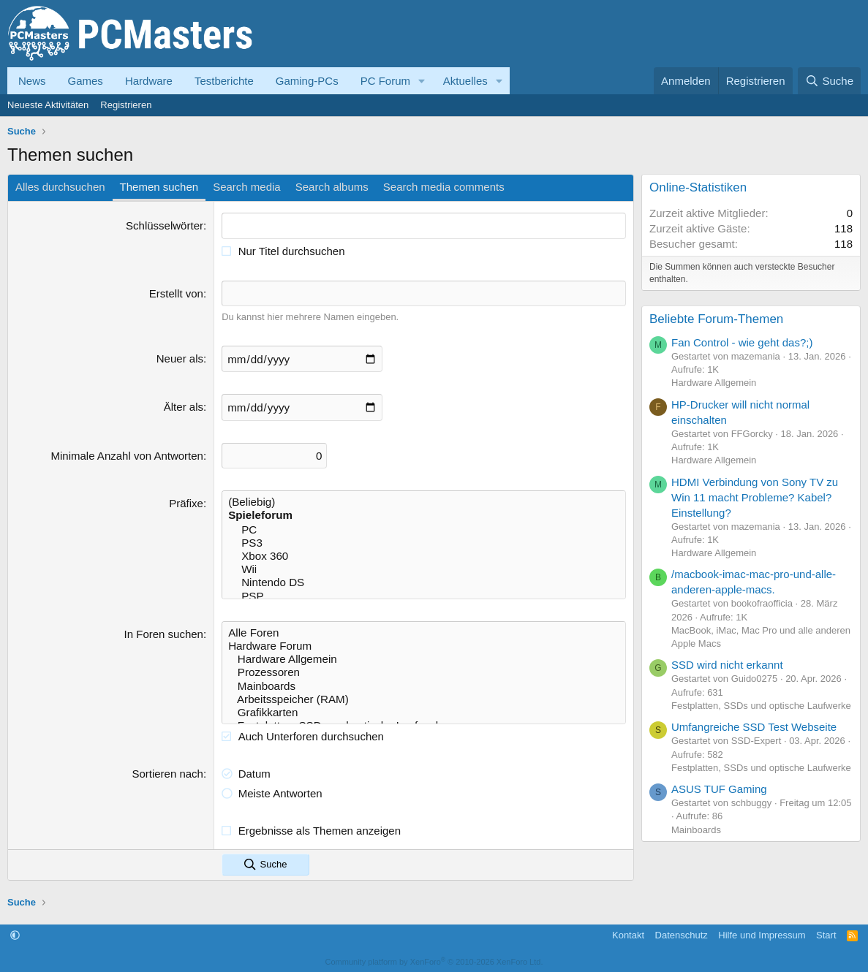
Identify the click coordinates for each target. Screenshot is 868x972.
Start (826, 931)
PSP (424, 593)
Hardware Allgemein (424, 656)
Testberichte (224, 81)
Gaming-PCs (307, 81)
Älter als (183, 406)
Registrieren (125, 104)
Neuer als (179, 358)
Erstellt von (176, 292)
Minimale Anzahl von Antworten (127, 454)
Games (85, 81)
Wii (424, 567)
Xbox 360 (424, 554)
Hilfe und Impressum (761, 931)
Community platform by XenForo (434, 958)
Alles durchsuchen (60, 187)
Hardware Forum (424, 643)
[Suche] (829, 80)
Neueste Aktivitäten (47, 104)
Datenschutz (681, 931)
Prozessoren (424, 669)
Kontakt (628, 931)
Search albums (332, 187)
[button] (422, 80)
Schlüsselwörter (164, 225)
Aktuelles (465, 81)
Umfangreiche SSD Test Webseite (754, 727)
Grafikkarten (424, 708)
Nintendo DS (424, 580)
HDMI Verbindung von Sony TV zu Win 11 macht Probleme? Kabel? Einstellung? (754, 497)
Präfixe (186, 502)
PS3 (424, 540)
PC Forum (385, 81)
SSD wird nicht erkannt (727, 664)
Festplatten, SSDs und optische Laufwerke (761, 705)
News (32, 81)
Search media (247, 187)
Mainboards (424, 682)
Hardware (149, 81)
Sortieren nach (167, 770)
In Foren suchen (163, 631)
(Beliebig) (424, 500)
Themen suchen (159, 187)
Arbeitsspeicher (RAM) (424, 695)
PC (424, 527)
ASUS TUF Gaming (719, 789)
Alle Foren (424, 630)
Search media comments (444, 187)
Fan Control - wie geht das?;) (741, 342)
